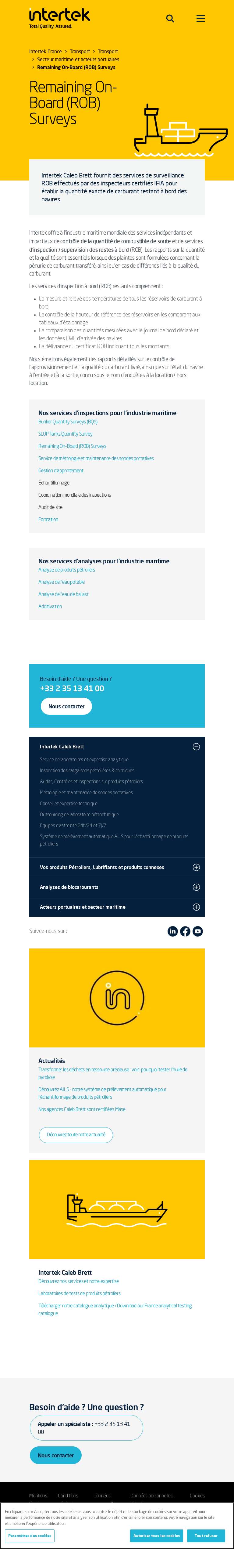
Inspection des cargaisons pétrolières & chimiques (87, 771)
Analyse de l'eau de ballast (63, 594)
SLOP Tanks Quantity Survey (65, 434)
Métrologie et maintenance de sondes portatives (86, 793)
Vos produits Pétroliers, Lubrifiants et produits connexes (102, 867)
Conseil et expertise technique (69, 804)
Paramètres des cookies (29, 1535)
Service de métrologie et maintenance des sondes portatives (96, 458)
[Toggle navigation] (170, 18)
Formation (48, 519)
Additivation (50, 607)
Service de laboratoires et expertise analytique (84, 760)
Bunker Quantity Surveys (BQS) (67, 422)
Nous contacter (66, 706)
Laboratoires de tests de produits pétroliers (79, 1293)
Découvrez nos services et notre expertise (78, 1281)
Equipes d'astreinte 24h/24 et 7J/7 (73, 826)
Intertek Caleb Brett (62, 746)
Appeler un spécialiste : (84, 1427)
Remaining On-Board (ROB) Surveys (72, 446)
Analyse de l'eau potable (61, 582)
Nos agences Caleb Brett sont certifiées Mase (82, 1109)
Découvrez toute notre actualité (76, 1135)
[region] (117, 1526)
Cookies (197, 1496)
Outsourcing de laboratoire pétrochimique (79, 815)
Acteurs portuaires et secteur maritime (83, 907)
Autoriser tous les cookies (156, 1535)
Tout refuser (206, 1535)
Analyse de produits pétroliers (66, 570)
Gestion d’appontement (60, 471)
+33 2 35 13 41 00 (72, 688)
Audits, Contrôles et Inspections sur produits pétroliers (91, 782)
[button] (196, 746)
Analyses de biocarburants (69, 887)
